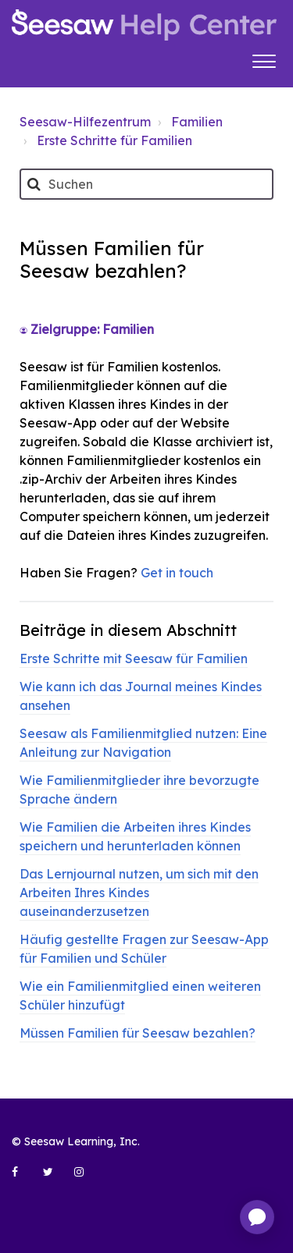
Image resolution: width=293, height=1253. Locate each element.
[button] (263, 59)
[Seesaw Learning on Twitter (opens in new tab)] (54, 1178)
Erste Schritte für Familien (114, 140)
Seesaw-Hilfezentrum (85, 122)
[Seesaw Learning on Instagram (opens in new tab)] (86, 1178)
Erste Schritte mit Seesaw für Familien (134, 658)
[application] (257, 1217)
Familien (197, 122)
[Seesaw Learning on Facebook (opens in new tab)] (23, 1178)
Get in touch (177, 572)
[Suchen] (146, 184)
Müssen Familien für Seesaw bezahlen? (137, 1033)
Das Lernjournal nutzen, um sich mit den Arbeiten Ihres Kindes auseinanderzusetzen (139, 892)
